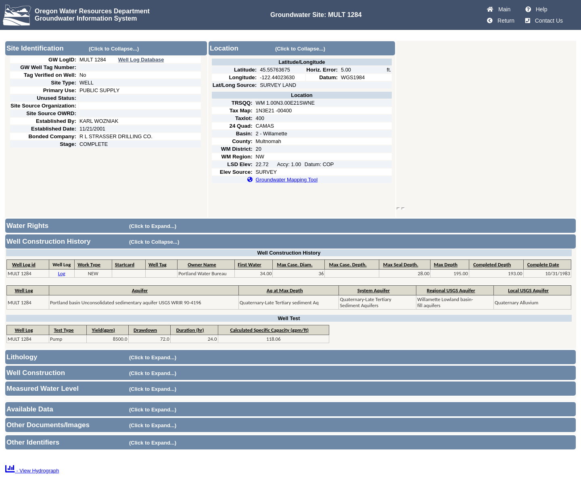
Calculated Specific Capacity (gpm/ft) (269, 330)
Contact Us (547, 20)
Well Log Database (141, 60)
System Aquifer (373, 290)
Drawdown (145, 330)
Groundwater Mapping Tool (287, 180)
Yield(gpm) (103, 330)
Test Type (63, 330)
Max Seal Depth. (400, 264)
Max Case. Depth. (348, 264)
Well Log (24, 290)
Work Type (88, 264)
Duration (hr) (190, 330)
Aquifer (140, 290)
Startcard (124, 264)
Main (502, 9)
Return (504, 20)
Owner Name (202, 264)
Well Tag (157, 264)
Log (61, 273)
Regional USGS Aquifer (451, 290)
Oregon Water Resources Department (92, 11)
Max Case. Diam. (294, 264)
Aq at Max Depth (285, 290)
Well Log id (24, 264)
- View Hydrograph (32, 471)
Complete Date (543, 264)
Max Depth (446, 264)
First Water (249, 264)
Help (540, 9)
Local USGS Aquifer (528, 290)
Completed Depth (492, 264)
